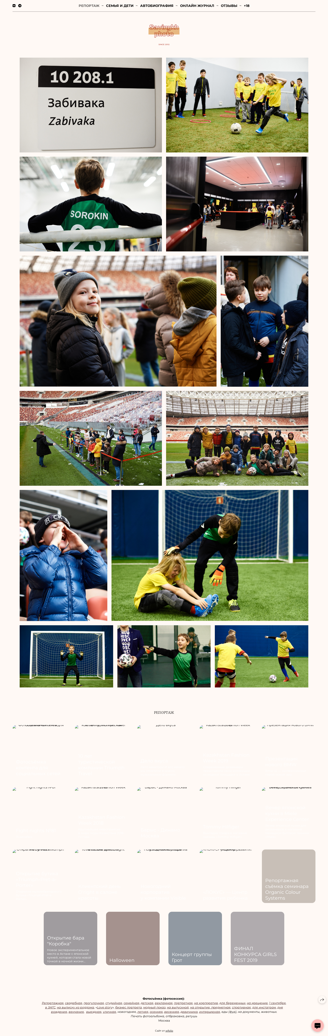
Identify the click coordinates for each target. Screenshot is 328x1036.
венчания (76, 1013)
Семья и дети (119, 6)
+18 (247, 6)
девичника (189, 1013)
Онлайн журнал (197, 6)
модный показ (154, 1009)
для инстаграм (264, 1009)
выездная (93, 1013)
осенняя (156, 1013)
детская (147, 1004)
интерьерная (209, 1013)
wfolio (169, 1031)
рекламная (164, 1004)
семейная (131, 1004)
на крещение (257, 1004)
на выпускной (178, 1009)
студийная (113, 1004)
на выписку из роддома (75, 1009)
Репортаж (89, 6)
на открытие (200, 1009)
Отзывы (229, 6)
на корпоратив (206, 1004)
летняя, (143, 1013)
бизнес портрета (128, 1009)
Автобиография (156, 6)
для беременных (232, 1004)
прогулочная (94, 1004)
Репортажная (53, 1004)
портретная (183, 1004)
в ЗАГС (50, 1009)
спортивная (241, 1009)
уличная (109, 1013)
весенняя (171, 1013)
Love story (104, 1009)
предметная (220, 1009)
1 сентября (277, 1004)
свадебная (73, 1004)
